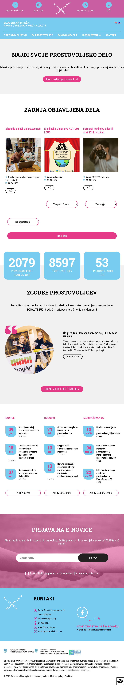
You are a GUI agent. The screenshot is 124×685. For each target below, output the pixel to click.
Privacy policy (57, 676)
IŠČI (109, 7)
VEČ (10, 190)
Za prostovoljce (42, 35)
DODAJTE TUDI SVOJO (40, 309)
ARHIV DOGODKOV (62, 492)
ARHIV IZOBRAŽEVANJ (101, 492)
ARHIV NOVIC (23, 492)
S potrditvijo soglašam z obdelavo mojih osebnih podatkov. (64, 573)
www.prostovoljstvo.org (26, 661)
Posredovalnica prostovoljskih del (62, 79)
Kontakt (111, 35)
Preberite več (72, 356)
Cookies (68, 676)
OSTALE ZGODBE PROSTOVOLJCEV (62, 389)
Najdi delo (62, 235)
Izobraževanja (91, 35)
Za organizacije (68, 35)
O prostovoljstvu (15, 35)
